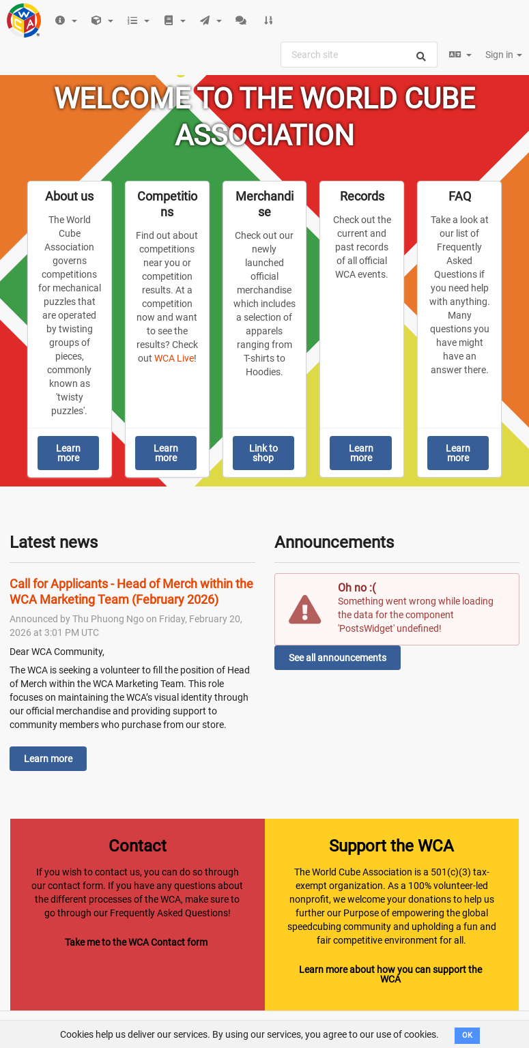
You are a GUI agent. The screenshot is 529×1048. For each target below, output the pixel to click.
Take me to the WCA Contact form (136, 942)
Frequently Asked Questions (169, 912)
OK (467, 1035)
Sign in (503, 54)
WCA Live (174, 358)
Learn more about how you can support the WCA (390, 974)
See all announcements (337, 657)
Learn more (68, 453)
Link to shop (263, 453)
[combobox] (359, 55)
